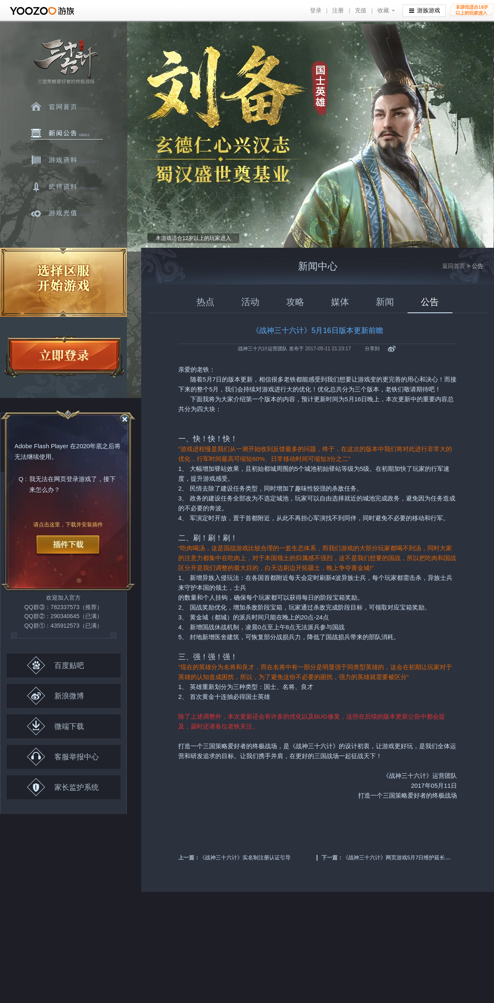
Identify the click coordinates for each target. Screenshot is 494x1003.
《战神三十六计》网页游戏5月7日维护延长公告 (399, 857)
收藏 (383, 10)
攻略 (295, 302)
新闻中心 (66, 133)
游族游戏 (424, 10)
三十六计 (65, 61)
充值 (360, 10)
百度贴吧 (55, 665)
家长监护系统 (63, 787)
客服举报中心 (63, 756)
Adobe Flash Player (41, 445)
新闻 (385, 302)
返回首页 (453, 266)
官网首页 (66, 106)
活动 (250, 302)
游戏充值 (66, 213)
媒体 (340, 302)
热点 (205, 302)
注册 (338, 10)
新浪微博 (55, 696)
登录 (316, 10)
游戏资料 (66, 160)
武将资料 (66, 187)
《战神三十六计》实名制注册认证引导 (245, 857)
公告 (430, 302)
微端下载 (55, 726)
